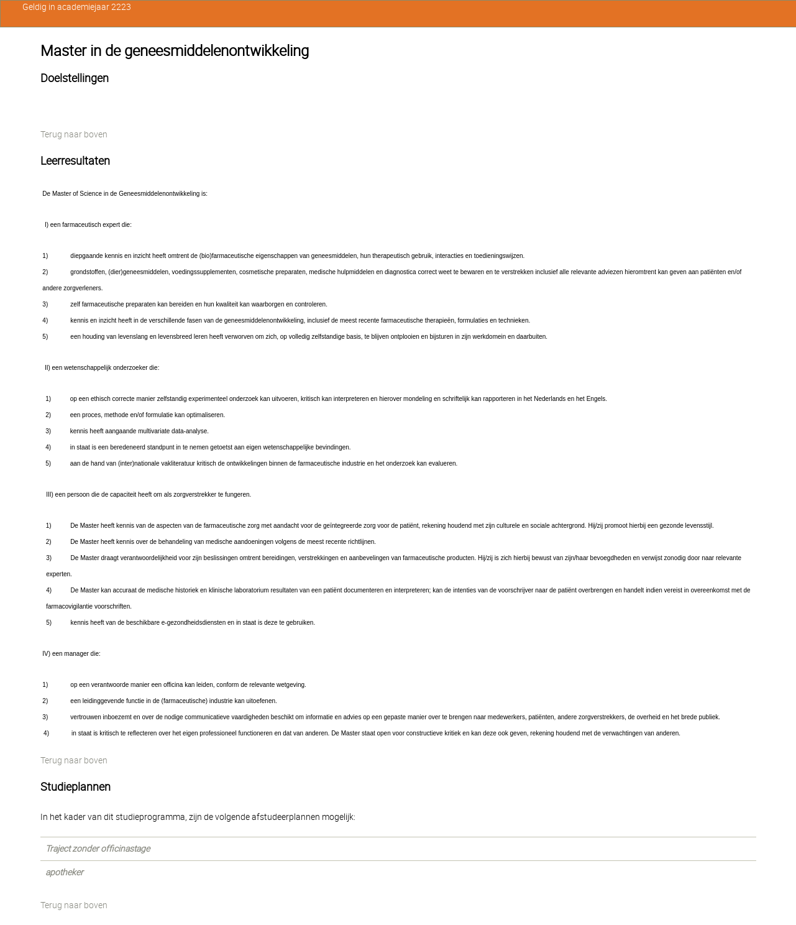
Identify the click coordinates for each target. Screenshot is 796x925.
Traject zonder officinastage (97, 849)
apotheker (64, 872)
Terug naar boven (74, 134)
